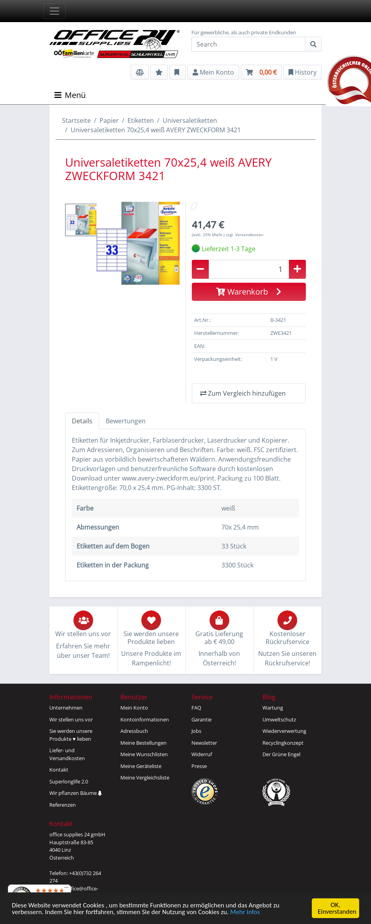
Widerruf (201, 754)
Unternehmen (65, 707)
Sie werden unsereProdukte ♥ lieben (70, 734)
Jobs (196, 730)
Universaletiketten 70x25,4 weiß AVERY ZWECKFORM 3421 (156, 130)
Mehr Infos (245, 913)
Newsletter (204, 742)
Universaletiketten (190, 120)
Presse (199, 766)
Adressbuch (134, 730)
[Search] (248, 44)
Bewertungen (126, 421)
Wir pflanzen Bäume (75, 792)
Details (82, 421)
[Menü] (66, 889)
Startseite (76, 120)
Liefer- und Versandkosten (67, 754)
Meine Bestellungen (143, 742)
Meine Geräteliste (140, 766)
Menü (70, 95)
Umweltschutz (279, 719)
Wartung (272, 707)
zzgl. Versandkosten (244, 234)
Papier (109, 120)
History (303, 72)
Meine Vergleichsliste (144, 777)
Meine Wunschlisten (144, 754)
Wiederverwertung (284, 730)
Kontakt (58, 769)
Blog (268, 697)
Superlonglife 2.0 (68, 781)
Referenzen (62, 804)
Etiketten (140, 120)
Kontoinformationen (144, 719)
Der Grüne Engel (281, 754)
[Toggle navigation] (54, 11)
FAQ (196, 707)
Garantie (201, 719)
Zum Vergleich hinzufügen (243, 393)
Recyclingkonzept (283, 742)
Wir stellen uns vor (71, 719)
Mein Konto (134, 707)
